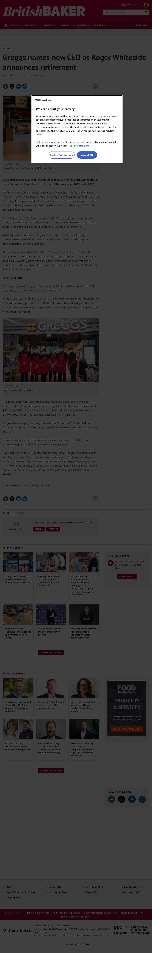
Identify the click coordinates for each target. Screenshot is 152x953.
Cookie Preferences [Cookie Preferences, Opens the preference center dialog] (61, 154)
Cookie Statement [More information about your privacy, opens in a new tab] (79, 145)
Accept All (87, 154)
